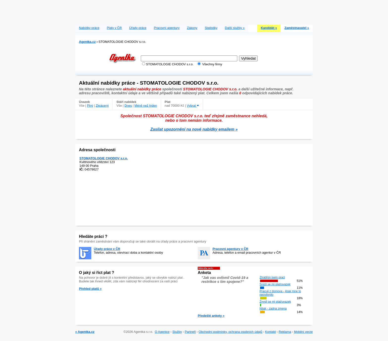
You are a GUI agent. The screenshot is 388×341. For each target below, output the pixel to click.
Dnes (128, 105)
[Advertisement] (194, 11)
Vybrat (193, 105)
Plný (90, 105)
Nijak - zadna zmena (273, 308)
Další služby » (235, 28)
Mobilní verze (303, 332)
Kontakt (270, 332)
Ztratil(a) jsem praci (272, 277)
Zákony (192, 28)
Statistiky (211, 28)
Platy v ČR (114, 28)
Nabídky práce (89, 28)
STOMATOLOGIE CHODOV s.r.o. (103, 158)
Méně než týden (145, 105)
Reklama (285, 332)
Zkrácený (102, 105)
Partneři (190, 332)
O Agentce (162, 332)
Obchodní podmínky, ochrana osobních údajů (230, 332)
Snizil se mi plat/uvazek (275, 284)
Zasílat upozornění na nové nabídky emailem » (194, 129)
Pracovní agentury (167, 28)
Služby (177, 332)
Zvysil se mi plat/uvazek (275, 301)
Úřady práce (137, 28)
